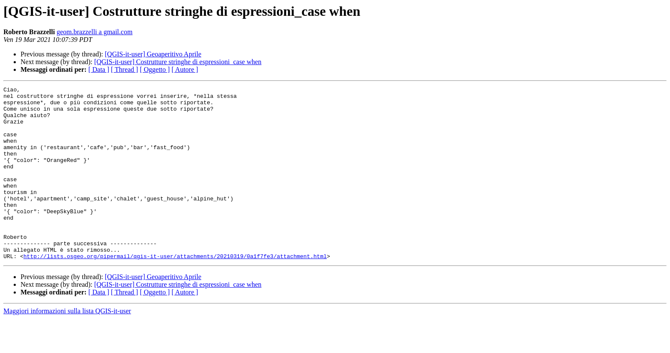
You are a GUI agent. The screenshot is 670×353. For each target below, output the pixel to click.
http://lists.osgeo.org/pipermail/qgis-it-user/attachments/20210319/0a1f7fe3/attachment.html (175, 290)
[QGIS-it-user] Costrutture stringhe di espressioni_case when (177, 61)
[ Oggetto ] (155, 69)
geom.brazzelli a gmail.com (94, 31)
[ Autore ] (184, 69)
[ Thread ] (124, 69)
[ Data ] (98, 69)
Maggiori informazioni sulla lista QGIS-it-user (67, 345)
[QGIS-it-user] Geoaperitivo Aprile (153, 54)
